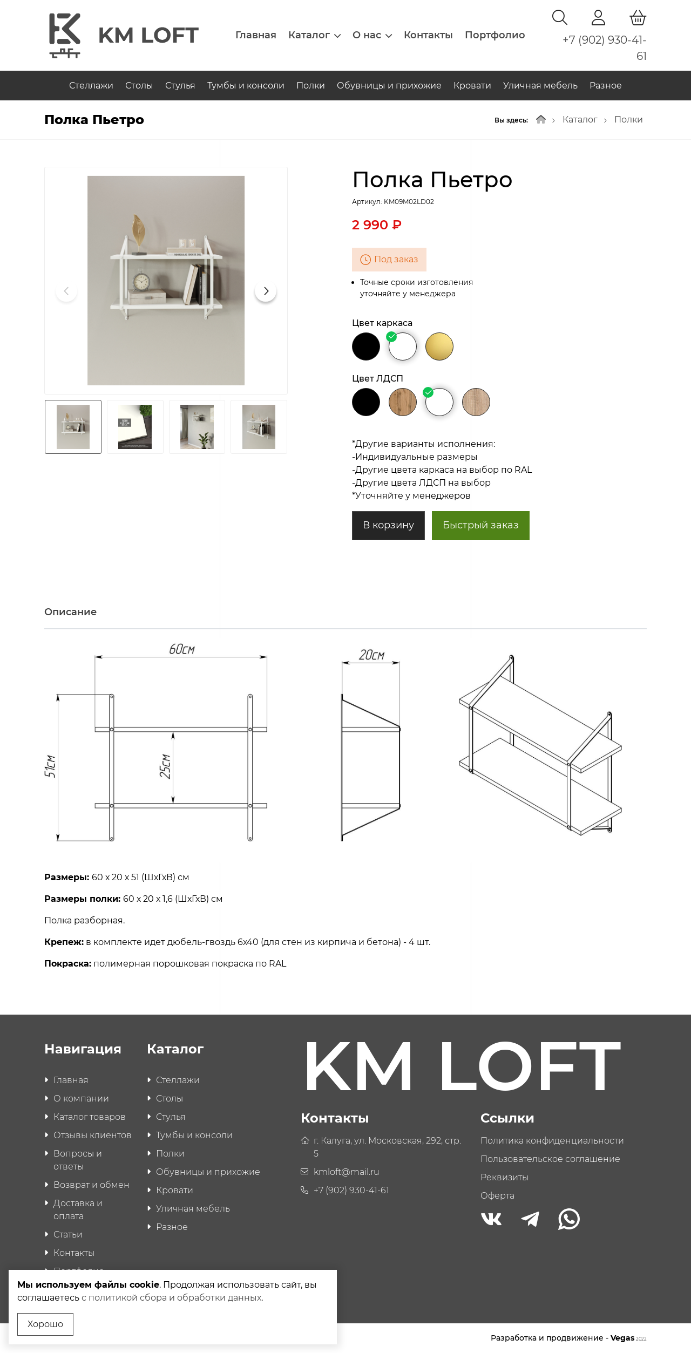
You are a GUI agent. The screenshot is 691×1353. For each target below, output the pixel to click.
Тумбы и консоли (245, 85)
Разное (606, 85)
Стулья (180, 85)
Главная (255, 35)
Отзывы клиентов (92, 1135)
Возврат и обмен (91, 1185)
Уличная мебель (540, 85)
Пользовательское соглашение (550, 1159)
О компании (81, 1098)
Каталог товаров (89, 1117)
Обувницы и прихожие (389, 85)
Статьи (68, 1234)
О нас (372, 35)
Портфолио (495, 35)
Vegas (629, 1338)
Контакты (428, 35)
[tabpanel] (345, 808)
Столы (139, 85)
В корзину (388, 525)
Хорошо (45, 1324)
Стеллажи (91, 85)
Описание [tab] (70, 612)
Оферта (497, 1196)
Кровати (472, 85)
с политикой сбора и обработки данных (171, 1298)
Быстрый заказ (481, 525)
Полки (310, 85)
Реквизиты (504, 1177)
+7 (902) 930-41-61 (351, 1190)
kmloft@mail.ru (347, 1172)
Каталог (314, 35)
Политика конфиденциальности (552, 1141)
